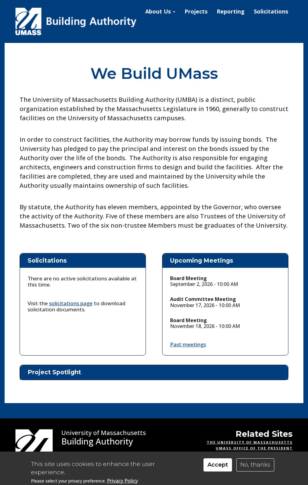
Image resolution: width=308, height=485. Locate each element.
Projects (195, 11)
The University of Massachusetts (250, 442)
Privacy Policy (122, 481)
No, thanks (255, 464)
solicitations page (71, 303)
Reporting (231, 11)
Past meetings (188, 344)
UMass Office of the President (254, 448)
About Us (160, 11)
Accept (217, 464)
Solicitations (271, 11)
